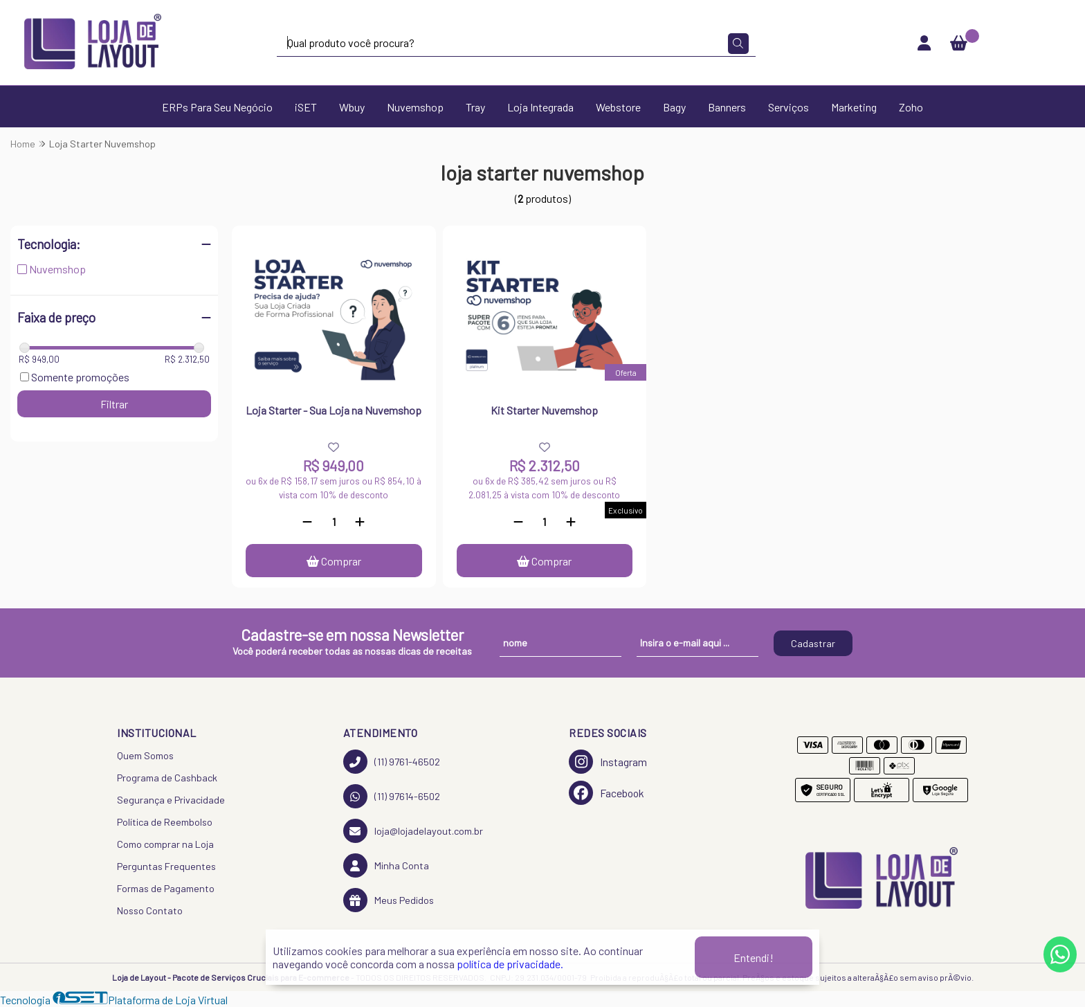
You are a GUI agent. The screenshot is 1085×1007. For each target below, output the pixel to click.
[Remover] (307, 521)
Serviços (788, 107)
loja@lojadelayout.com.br (413, 831)
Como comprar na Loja (165, 844)
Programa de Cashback (167, 777)
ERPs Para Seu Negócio (217, 107)
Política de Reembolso (164, 822)
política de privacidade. (510, 963)
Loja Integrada (540, 107)
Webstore (618, 107)
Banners (727, 107)
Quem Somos (145, 755)
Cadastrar (813, 643)
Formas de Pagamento (166, 888)
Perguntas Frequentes (166, 866)
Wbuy (352, 107)
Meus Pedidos (388, 900)
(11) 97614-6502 (391, 796)
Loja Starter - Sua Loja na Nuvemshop (333, 410)
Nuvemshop (415, 107)
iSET (306, 107)
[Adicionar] (360, 521)
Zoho (911, 107)
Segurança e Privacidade (171, 800)
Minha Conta (386, 865)
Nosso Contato (150, 910)
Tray (475, 107)
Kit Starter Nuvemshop (544, 410)
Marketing (854, 107)
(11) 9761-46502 (391, 762)
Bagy (674, 107)
